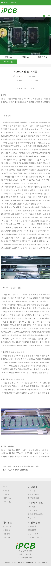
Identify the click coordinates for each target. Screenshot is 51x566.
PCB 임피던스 (33, 494)
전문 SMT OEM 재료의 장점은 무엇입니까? (23, 466)
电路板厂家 (32, 526)
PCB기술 (25, 57)
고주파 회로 (32, 510)
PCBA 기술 (8, 62)
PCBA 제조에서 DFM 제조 (18, 470)
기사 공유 (34, 80)
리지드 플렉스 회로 (35, 514)
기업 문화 (6, 534)
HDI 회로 (31, 507)
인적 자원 (6, 537)
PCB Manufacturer (35, 537)
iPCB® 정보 (6, 526)
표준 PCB (31, 518)
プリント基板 (33, 534)
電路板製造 (32, 530)
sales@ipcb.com (25, 557)
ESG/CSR (6, 530)
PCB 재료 (31, 491)
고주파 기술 (42, 57)
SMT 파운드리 (33, 498)
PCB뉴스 (8, 57)
